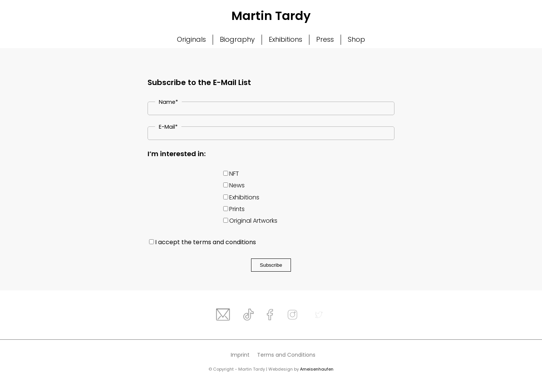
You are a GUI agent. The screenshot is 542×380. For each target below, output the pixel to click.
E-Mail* (168, 127)
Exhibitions (285, 39)
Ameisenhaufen (316, 369)
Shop (356, 39)
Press (325, 39)
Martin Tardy (271, 15)
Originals (191, 39)
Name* (168, 102)
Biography (237, 39)
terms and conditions (224, 242)
